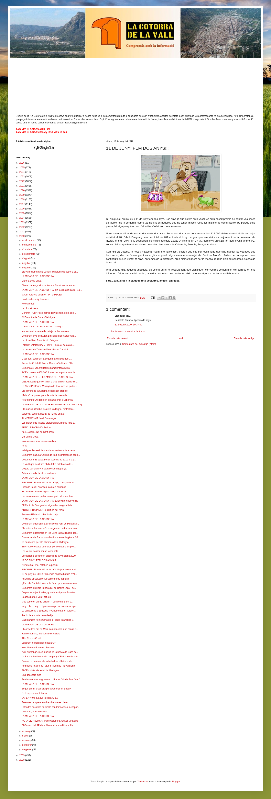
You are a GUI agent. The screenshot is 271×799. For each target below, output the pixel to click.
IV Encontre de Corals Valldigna (38, 317)
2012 (22, 227)
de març (26, 740)
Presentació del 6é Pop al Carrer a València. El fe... (48, 363)
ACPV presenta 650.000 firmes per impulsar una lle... (49, 372)
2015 (22, 213)
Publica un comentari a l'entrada (128, 331)
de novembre (29, 244)
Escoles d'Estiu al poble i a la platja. (40, 514)
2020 (22, 190)
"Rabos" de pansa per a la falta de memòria (44, 395)
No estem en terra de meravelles (39, 441)
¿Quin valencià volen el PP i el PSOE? (42, 294)
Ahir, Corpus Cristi (31, 638)
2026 (22, 162)
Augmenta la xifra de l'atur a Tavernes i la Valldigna (48, 665)
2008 (22, 759)
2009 (22, 755)
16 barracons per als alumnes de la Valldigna (45, 542)
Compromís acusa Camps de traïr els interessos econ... (51, 455)
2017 (22, 204)
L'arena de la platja (31, 280)
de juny (26, 267)
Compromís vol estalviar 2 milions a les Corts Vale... (49, 335)
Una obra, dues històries (34, 711)
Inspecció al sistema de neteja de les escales (45, 331)
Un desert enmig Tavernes (35, 299)
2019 (22, 195)
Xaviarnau (142, 781)
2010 (22, 236)
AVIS (24, 445)
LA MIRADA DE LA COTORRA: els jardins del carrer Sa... (52, 290)
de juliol (26, 263)
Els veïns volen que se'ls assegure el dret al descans (49, 528)
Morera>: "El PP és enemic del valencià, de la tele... (49, 313)
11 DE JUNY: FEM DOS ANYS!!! (39, 560)
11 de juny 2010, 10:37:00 (128, 324)
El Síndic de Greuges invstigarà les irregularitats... (48, 505)
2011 (22, 231)
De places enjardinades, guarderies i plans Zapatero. (49, 592)
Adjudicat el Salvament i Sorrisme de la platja (45, 578)
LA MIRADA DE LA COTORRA (38, 276)
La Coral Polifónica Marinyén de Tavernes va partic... (49, 386)
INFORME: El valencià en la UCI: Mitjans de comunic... (50, 569)
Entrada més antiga (244, 338)
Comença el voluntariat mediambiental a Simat (46, 368)
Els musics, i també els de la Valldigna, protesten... (48, 409)
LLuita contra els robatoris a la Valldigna (42, 326)
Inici (181, 338)
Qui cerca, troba (30, 436)
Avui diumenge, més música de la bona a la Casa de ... (50, 652)
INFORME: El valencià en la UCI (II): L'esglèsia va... (49, 482)
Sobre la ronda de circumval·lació (39, 473)
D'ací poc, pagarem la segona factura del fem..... (47, 358)
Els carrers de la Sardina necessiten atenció (45, 391)
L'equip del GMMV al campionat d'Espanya (44, 468)
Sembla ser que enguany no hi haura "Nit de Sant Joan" (51, 679)
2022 (22, 181)
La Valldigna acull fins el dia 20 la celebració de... (47, 464)
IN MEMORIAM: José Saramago (39, 418)
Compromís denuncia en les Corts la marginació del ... (50, 533)
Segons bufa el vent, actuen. (36, 597)
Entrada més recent (117, 338)
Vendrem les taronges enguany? (39, 642)
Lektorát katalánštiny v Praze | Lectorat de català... (48, 345)
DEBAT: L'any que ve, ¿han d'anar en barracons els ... (50, 381)
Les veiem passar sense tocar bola (40, 551)
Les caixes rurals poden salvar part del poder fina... (48, 496)
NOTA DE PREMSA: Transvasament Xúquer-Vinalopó (50, 720)
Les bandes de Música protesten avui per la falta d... (49, 422)
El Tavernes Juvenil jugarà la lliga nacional (44, 491)
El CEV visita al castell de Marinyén (40, 670)
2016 (22, 208)
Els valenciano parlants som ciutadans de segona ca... (50, 271)
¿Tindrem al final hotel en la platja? (40, 565)
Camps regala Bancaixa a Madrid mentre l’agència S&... (51, 537)
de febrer (27, 745)
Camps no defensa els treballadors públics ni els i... (48, 661)
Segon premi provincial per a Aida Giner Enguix (46, 688)
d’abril (25, 735)
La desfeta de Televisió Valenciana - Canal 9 (45, 349)
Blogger (176, 781)
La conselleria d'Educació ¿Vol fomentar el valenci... (49, 610)
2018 (22, 199)
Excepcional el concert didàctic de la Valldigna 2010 (49, 555)
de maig (26, 731)
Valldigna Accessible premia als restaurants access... (49, 450)
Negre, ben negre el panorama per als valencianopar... (50, 606)
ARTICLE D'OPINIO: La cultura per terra (43, 510)
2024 (22, 172)
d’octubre (27, 249)
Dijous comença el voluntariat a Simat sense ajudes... (50, 285)
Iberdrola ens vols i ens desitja (37, 615)
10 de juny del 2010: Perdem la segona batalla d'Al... (49, 574)
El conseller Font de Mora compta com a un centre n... (50, 629)
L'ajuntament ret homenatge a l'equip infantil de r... (48, 620)
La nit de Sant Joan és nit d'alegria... (41, 340)
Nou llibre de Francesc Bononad (38, 647)
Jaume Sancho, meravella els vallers (41, 633)
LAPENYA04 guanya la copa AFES (40, 698)
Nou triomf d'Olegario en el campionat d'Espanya (47, 400)
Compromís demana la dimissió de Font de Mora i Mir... (51, 523)
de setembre (29, 254)
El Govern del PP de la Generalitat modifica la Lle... (48, 725)
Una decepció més (31, 675)
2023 (22, 176)
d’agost (26, 258)
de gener (27, 749)
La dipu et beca (30, 308)
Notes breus (28, 303)
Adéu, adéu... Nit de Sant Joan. (38, 432)
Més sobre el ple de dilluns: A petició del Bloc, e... (47, 601)
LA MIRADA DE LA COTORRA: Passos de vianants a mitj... (53, 404)
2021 (22, 185)
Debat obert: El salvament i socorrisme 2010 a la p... (49, 459)
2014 (22, 218)
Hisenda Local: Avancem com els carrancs (44, 487)
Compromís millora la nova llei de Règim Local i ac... (49, 588)
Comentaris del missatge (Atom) (139, 344)
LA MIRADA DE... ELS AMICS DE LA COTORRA (47, 377)
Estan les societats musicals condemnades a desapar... (51, 707)
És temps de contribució (34, 693)
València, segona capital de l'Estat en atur (43, 413)
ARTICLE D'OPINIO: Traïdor (36, 427)
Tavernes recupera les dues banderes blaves (45, 702)
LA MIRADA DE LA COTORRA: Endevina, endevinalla (50, 500)
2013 (22, 222)
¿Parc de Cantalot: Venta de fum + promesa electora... (50, 583)
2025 (22, 167)
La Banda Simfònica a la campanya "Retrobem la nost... (51, 656)
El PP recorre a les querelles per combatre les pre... (49, 546)
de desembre (29, 240)
